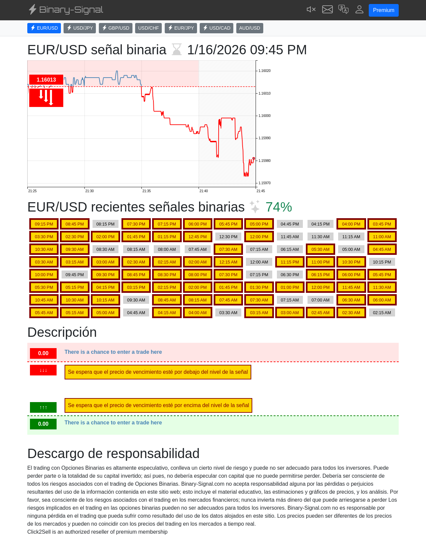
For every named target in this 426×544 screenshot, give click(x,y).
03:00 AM (105, 262)
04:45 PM (290, 224)
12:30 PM (228, 236)
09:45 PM (75, 274)
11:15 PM (290, 262)
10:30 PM (351, 262)
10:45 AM (44, 299)
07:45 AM (198, 249)
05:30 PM (44, 287)
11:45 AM (290, 236)
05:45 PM (228, 224)
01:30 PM (259, 287)
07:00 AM (320, 299)
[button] (343, 10)
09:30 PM (105, 274)
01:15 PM (167, 236)
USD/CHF (148, 28)
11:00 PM (321, 262)
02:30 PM (75, 236)
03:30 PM (44, 236)
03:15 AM (75, 262)
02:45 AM (320, 312)
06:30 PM (290, 274)
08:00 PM (197, 274)
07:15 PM (167, 224)
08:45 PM (75, 224)
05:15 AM (75, 312)
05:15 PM (75, 287)
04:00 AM (198, 312)
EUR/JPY (181, 28)
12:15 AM (228, 262)
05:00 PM (259, 224)
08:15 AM (136, 249)
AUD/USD (249, 28)
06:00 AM (382, 299)
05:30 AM (320, 249)
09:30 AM (75, 249)
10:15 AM (105, 299)
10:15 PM (382, 262)
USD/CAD (216, 28)
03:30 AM (44, 262)
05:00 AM (351, 249)
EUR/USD (44, 28)
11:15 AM (351, 236)
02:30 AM (136, 262)
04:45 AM (382, 249)
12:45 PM (197, 236)
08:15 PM (105, 224)
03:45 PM (382, 224)
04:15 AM (167, 312)
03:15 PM (136, 287)
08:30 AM (105, 249)
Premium (383, 10)
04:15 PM (321, 224)
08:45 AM (167, 299)
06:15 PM (321, 274)
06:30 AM (351, 299)
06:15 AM (290, 249)
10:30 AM (44, 249)
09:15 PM (44, 224)
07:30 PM (136, 224)
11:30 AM (320, 236)
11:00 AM (382, 236)
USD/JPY (80, 28)
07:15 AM (259, 249)
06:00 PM (197, 224)
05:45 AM (44, 312)
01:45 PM (136, 236)
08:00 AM (167, 249)
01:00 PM (290, 287)
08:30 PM (167, 274)
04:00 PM (351, 224)
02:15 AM (167, 262)
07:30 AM (228, 249)
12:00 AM (259, 262)
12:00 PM (259, 236)
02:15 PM (167, 287)
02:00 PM (105, 236)
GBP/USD (115, 28)
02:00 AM (198, 262)
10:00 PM (44, 274)
